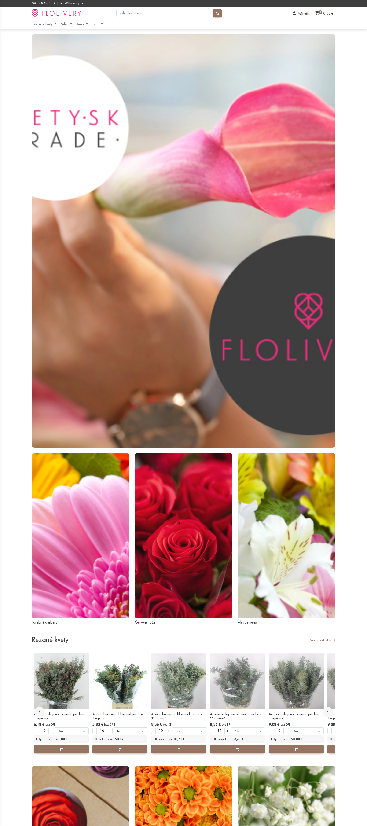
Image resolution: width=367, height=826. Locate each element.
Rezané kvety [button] (44, 24)
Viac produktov (322, 640)
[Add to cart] (61, 749)
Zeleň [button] (64, 24)
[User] (301, 13)
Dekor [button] (80, 24)
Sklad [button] (96, 24)
